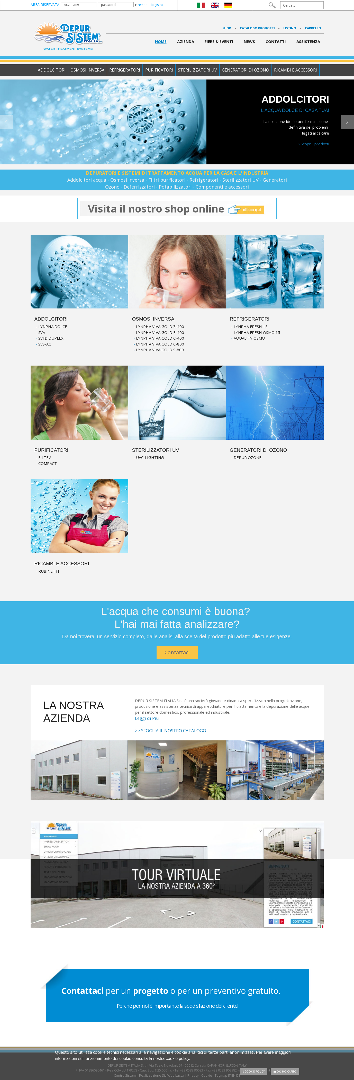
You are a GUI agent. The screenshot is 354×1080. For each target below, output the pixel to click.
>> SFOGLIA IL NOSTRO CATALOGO (170, 730)
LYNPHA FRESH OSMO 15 (257, 332)
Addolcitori (50, 70)
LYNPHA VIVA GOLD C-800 (160, 344)
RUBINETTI (48, 571)
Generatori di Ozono (246, 70)
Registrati (158, 5)
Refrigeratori (124, 70)
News (249, 41)
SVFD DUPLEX (50, 338)
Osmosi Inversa (87, 70)
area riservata (45, 4)
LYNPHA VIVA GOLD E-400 (160, 332)
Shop (226, 28)
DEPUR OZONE (247, 457)
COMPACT (47, 463)
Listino (289, 28)
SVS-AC (44, 344)
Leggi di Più (147, 718)
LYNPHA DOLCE (52, 326)
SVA (41, 332)
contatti (276, 41)
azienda (185, 41)
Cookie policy (254, 1071)
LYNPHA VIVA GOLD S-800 (160, 349)
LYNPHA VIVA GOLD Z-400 (160, 326)
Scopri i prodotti (313, 143)
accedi (141, 4)
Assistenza (308, 41)
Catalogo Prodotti (258, 28)
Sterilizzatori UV (197, 70)
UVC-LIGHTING (150, 457)
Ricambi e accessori (297, 70)
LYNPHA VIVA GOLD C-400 (160, 338)
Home (161, 41)
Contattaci (177, 652)
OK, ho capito (285, 1071)
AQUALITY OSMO (249, 338)
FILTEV (44, 457)
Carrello (313, 28)
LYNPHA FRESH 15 (251, 326)
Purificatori (159, 70)
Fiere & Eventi (219, 41)
